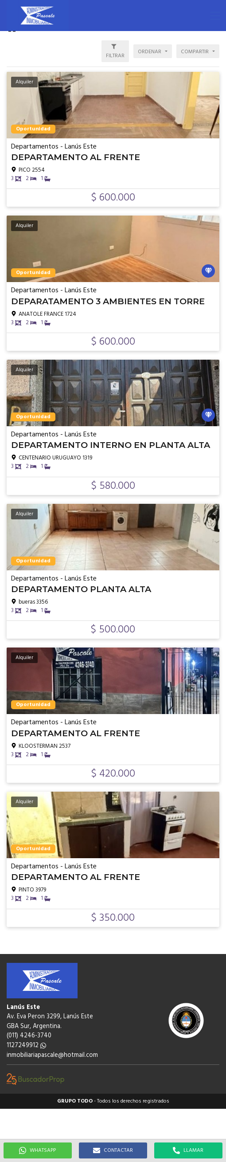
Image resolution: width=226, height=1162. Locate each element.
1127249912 (26, 1045)
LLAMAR (188, 1150)
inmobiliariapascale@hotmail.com (52, 1055)
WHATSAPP (37, 1150)
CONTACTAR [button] (113, 1150)
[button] (215, 15)
